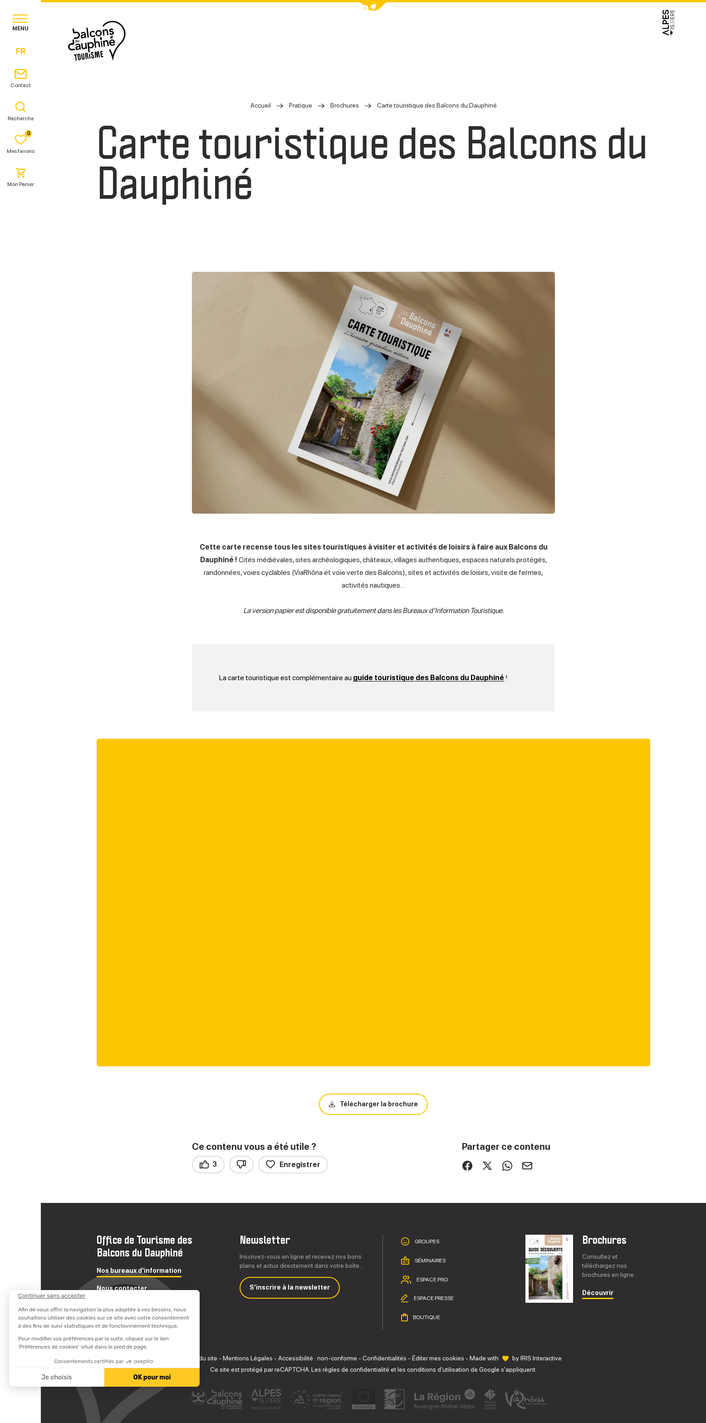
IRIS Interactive (541, 1358)
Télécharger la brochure (379, 1104)
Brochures (345, 105)
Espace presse (433, 1298)
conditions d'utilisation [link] (438, 1369)
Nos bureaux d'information (139, 1270)
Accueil (260, 105)
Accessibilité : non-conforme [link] (317, 1358)
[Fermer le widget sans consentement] (51, 1295)
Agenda (475, 40)
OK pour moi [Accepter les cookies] (152, 1377)
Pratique (425, 40)
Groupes (426, 1241)
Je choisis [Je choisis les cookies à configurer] (56, 1377)
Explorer (311, 40)
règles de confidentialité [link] (356, 1369)
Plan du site (201, 1358)
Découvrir (597, 1293)
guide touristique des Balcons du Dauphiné (428, 677)
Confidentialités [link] (385, 1358)
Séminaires (430, 1260)
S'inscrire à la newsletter (290, 1287)
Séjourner (369, 40)
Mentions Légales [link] (248, 1358)
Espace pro (432, 1279)
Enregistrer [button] (293, 1165)
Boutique (426, 1317)
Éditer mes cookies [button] (438, 1358)
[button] (373, 6)
